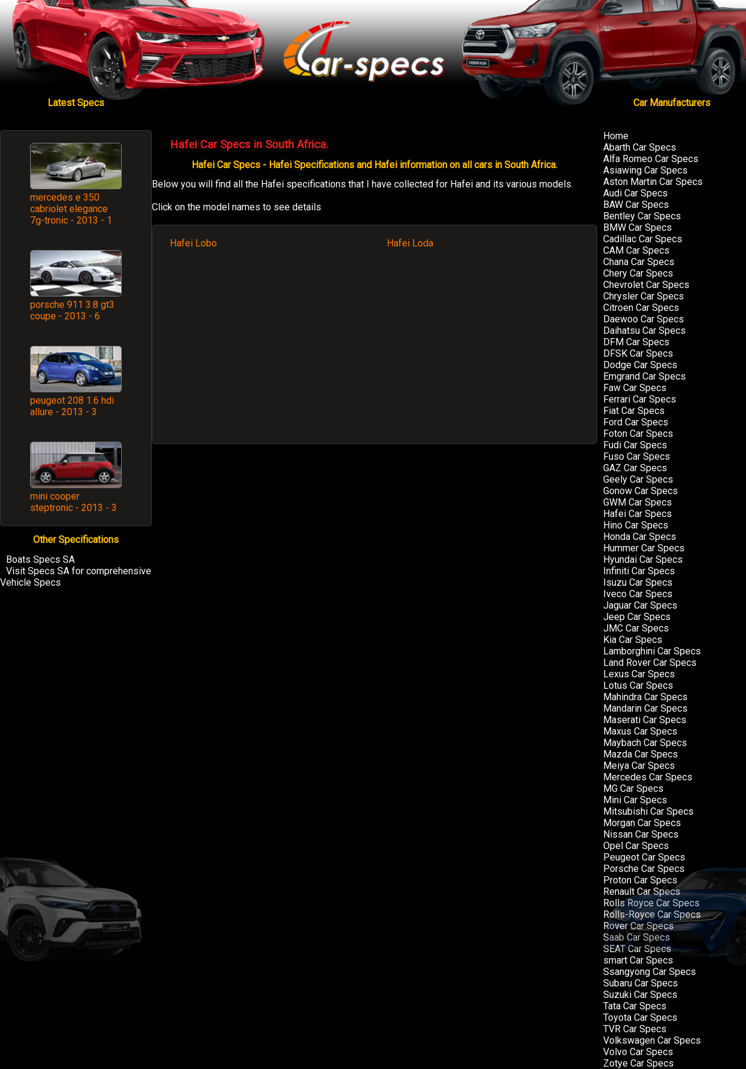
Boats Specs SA (40, 559)
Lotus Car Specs (638, 685)
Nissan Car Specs (641, 834)
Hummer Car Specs (644, 548)
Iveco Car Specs (637, 594)
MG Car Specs (633, 788)
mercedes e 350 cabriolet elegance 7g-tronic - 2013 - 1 (71, 209)
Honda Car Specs (639, 536)
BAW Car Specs (636, 204)
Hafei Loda (410, 243)
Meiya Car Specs (639, 765)
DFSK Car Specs (638, 353)
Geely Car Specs (638, 479)
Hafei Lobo (193, 243)
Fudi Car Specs (635, 445)
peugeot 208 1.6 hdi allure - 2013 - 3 (72, 406)
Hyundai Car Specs (643, 559)
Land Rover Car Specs (650, 662)
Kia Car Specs (632, 639)
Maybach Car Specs (645, 742)
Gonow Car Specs (640, 491)
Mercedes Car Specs (647, 777)
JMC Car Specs (636, 628)
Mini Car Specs (635, 800)
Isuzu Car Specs (637, 582)
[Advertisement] (374, 352)
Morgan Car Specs (642, 823)
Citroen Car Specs (641, 307)
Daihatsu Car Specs (644, 330)
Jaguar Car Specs (640, 605)
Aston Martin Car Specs (653, 181)
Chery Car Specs (638, 273)
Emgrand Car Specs (644, 376)
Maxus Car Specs (640, 731)
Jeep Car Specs (637, 616)
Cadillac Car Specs (642, 239)
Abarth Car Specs (639, 147)
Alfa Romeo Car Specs (650, 159)
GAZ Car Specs (635, 468)
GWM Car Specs (637, 502)
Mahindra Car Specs (645, 697)
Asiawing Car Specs (645, 170)
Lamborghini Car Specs (652, 651)
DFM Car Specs (636, 342)
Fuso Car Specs (636, 456)
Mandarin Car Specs (645, 708)
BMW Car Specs (637, 227)
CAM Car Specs (636, 250)
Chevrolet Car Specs (646, 284)
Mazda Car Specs (640, 754)
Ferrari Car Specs (639, 399)
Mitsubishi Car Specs (648, 811)
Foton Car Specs (638, 433)
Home (615, 136)
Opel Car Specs (636, 845)
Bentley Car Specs (642, 216)
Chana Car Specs (638, 262)
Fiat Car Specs (634, 410)
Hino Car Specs (635, 525)
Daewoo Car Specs (643, 319)
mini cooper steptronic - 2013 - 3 (73, 502)
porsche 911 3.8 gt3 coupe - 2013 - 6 (72, 310)
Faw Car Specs (634, 387)
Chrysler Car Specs (643, 296)
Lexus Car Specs (639, 674)
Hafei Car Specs (637, 513)
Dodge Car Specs (640, 365)
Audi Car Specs (635, 193)
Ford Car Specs (635, 422)
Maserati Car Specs (644, 720)
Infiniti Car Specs (639, 571)
